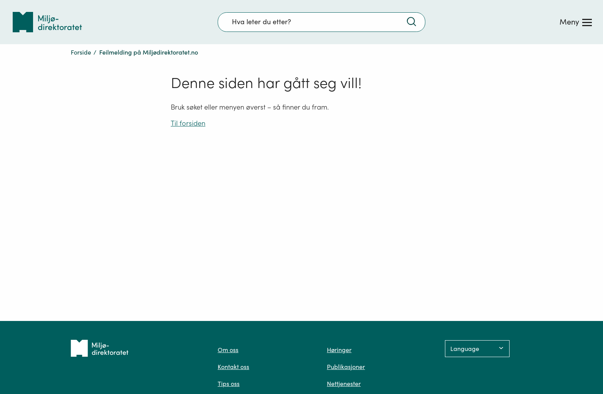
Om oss (228, 350)
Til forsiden (188, 123)
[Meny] (576, 22)
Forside (81, 52)
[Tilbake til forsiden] (47, 22)
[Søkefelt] (321, 22)
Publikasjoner (346, 367)
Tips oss (229, 383)
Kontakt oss (233, 367)
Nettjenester (344, 383)
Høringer (339, 350)
